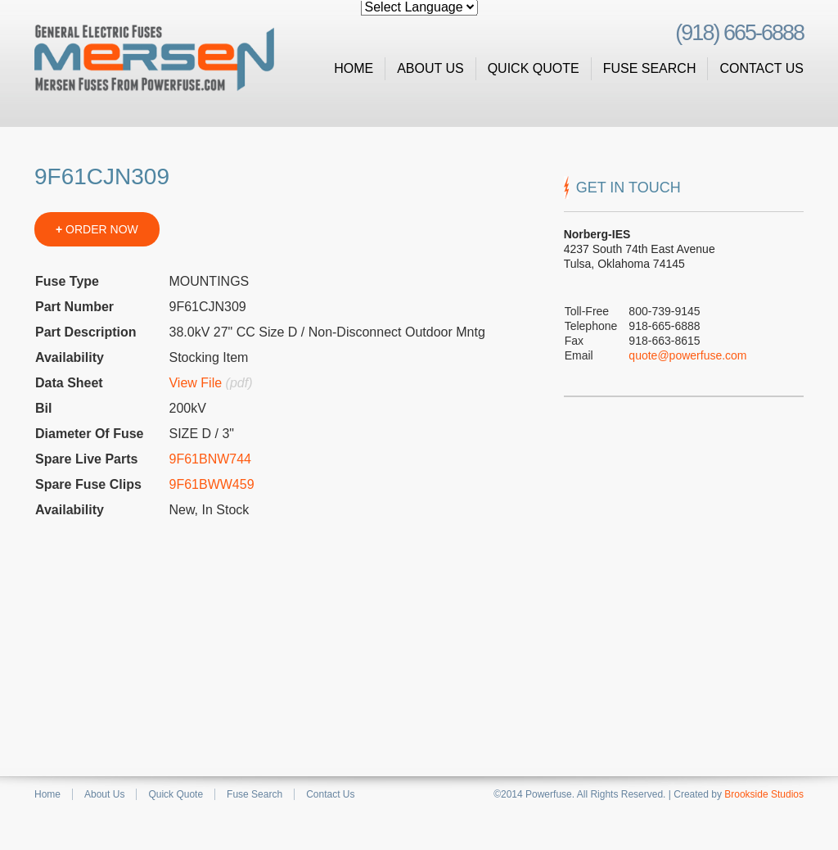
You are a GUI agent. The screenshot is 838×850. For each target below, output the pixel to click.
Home (353, 68)
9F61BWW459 (211, 484)
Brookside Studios (764, 794)
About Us (430, 68)
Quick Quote (533, 68)
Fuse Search (649, 68)
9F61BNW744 (210, 459)
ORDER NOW (97, 229)
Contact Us (761, 68)
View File (195, 383)
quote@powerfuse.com (687, 355)
